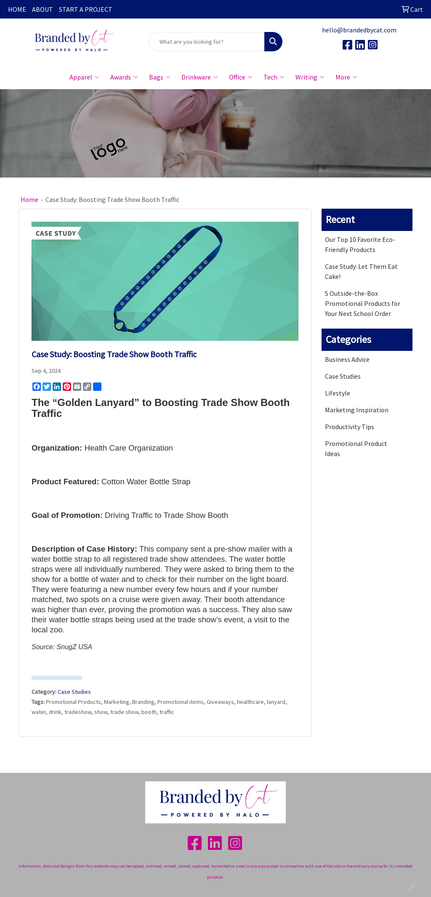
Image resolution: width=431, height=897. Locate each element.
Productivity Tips (349, 426)
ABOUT (42, 9)
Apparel (84, 77)
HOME (17, 9)
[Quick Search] (206, 41)
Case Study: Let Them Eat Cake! (361, 271)
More (346, 77)
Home (29, 199)
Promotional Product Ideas (356, 448)
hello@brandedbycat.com (359, 30)
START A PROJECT (85, 9)
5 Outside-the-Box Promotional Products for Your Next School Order (362, 303)
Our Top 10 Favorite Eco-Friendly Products (360, 244)
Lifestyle (337, 393)
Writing (310, 77)
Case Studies (74, 691)
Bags (159, 77)
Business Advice (347, 359)
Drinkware (199, 77)
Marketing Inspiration (356, 410)
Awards (124, 77)
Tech (274, 77)
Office (241, 77)
